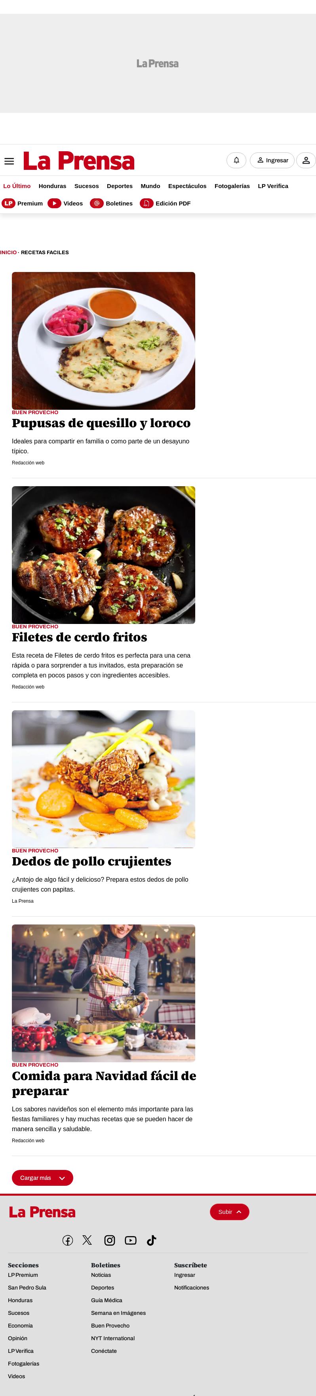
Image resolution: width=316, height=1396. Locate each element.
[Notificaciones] (236, 160)
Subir (230, 1211)
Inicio (8, 252)
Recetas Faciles (45, 252)
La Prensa (23, 901)
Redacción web (28, 463)
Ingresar (277, 160)
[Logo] (59, 161)
